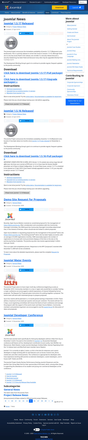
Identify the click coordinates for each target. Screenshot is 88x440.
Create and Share (72, 32)
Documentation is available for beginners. (48, 96)
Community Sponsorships (71, 90)
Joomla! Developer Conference (23, 315)
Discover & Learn (35, 2)
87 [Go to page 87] (38, 401)
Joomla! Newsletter (73, 63)
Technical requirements (14, 89)
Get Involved (71, 36)
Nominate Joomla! (12, 378)
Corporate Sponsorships (75, 82)
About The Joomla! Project (73, 40)
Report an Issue (76, 423)
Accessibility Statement (14, 423)
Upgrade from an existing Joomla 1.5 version (21, 91)
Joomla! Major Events (17, 260)
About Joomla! (15, 13)
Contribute (55, 13)
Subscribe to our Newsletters (75, 102)
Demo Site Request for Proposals (25, 199)
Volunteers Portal (72, 95)
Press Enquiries (66, 13)
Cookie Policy (37, 423)
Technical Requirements (74, 70)
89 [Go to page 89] (45, 401)
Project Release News (19, 27)
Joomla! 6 (40, 13)
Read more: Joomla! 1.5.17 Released (17, 104)
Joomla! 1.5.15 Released (14, 374)
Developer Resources (69, 2)
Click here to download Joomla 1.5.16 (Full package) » (33, 157)
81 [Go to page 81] (16, 401)
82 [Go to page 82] (19, 401)
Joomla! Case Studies (73, 47)
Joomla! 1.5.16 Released (19, 111)
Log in (44, 425)
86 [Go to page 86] (34, 401)
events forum (48, 307)
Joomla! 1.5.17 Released (19, 23)
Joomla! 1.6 (38, 341)
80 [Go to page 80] (12, 401)
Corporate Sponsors (73, 86)
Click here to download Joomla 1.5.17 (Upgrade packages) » (30, 81)
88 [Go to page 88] (42, 401)
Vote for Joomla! (12, 376)
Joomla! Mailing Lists (73, 60)
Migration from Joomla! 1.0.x (16, 93)
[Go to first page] (5, 401)
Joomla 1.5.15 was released (41, 141)
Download (59, 7)
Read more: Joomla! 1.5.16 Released (17, 193)
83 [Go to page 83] (23, 401)
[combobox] (83, 2)
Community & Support (51, 2)
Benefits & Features (29, 13)
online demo (30, 96)
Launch (77, 7)
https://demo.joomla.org (12, 225)
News (47, 13)
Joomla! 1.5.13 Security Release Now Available (21, 382)
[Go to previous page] (8, 401)
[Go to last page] (52, 401)
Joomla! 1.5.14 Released (14, 380)
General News (16, 203)
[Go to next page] (49, 401)
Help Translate (64, 423)
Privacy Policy (27, 423)
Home (7, 13)
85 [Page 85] (31, 401)
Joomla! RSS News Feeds (75, 67)
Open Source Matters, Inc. (42, 433)
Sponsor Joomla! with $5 (51, 423)
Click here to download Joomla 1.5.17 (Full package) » (33, 74)
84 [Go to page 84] (27, 401)
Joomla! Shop (71, 51)
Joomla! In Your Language (72, 55)
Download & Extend (19, 2)
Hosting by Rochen (44, 439)
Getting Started (72, 29)
